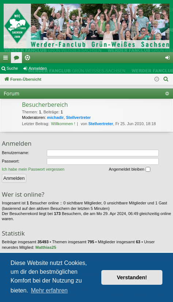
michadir (55, 117)
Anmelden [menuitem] (169, 59)
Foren (18, 59)
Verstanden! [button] (132, 277)
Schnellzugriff (7, 59)
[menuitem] (166, 79)
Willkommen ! (63, 123)
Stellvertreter (78, 117)
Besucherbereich (45, 105)
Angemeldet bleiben (129, 169)
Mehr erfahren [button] (49, 290)
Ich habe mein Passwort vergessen (33, 169)
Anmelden (38, 68)
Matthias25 (45, 247)
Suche (12, 68)
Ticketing (29, 59)
